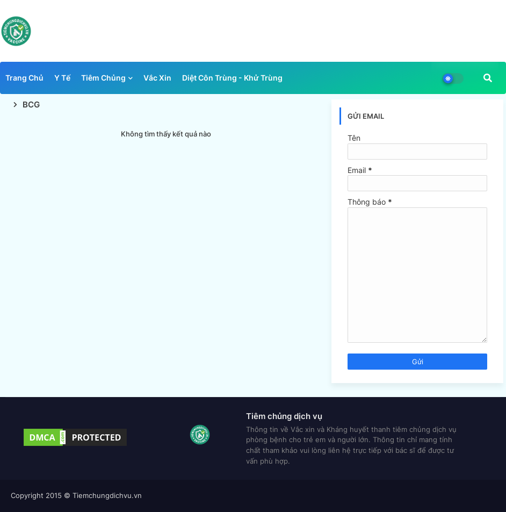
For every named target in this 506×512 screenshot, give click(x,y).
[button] (487, 78)
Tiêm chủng (103, 77)
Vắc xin (157, 77)
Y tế (62, 77)
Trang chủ (24, 77)
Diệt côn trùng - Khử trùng (232, 77)
